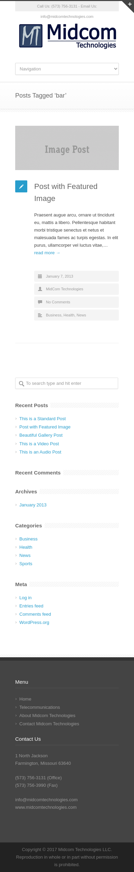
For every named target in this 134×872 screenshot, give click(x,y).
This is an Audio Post (40, 452)
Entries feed (31, 605)
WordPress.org (34, 622)
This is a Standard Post (42, 418)
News (81, 315)
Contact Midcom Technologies (49, 723)
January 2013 (33, 504)
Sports (25, 563)
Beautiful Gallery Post (41, 435)
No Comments (58, 302)
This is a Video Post (39, 443)
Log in (25, 597)
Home (25, 699)
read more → (47, 252)
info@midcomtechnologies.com (46, 799)
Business (53, 315)
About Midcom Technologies (47, 715)
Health (69, 315)
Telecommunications (39, 707)
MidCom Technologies (64, 289)
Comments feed (35, 614)
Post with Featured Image (44, 426)
